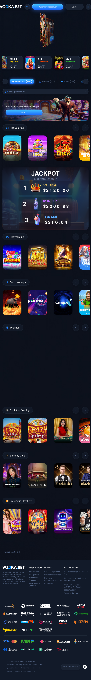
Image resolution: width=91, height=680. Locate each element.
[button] (5, 81)
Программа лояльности (34, 576)
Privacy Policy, (70, 590)
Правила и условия (52, 571)
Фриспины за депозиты (34, 584)
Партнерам (49, 583)
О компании (34, 571)
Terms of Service (71, 593)
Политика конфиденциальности (53, 579)
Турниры (32, 580)
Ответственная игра (52, 575)
